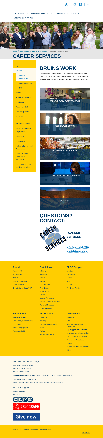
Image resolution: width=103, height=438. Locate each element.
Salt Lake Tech (23, 18)
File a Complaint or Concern (77, 336)
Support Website (19, 391)
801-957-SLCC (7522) (21, 371)
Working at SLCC (19, 331)
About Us (19, 116)
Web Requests (86, 432)
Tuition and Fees (46, 308)
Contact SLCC (45, 317)
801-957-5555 (18, 394)
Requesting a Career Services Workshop (23, 165)
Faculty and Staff (22, 107)
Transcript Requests (47, 305)
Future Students (41, 13)
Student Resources (26, 83)
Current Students (67, 13)
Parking (42, 331)
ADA (68, 321)
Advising (43, 271)
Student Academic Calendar (50, 301)
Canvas (42, 278)
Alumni (18, 93)
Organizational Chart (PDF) (22, 288)
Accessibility (71, 317)
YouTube (30, 399)
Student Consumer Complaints (77, 347)
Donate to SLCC (19, 284)
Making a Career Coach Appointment (24, 147)
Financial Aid (44, 291)
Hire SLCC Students (20, 317)
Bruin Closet (20, 141)
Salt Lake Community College (24, 5)
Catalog (42, 281)
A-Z (87, 4)
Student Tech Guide (47, 334)
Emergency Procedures (48, 324)
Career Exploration (22, 112)
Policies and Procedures (75, 340)
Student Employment (23, 77)
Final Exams (44, 288)
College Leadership (20, 281)
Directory (43, 321)
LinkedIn (15, 399)
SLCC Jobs (17, 324)
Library (42, 295)
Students (42, 51)
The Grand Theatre (73, 288)
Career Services (27, 51)
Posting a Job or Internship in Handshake (22, 156)
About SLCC (17, 271)
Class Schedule (45, 284)
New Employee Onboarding (22, 321)
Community (71, 274)
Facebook (20, 399)
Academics (21, 13)
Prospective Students (23, 97)
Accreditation (17, 274)
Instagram (25, 399)
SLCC (15, 51)
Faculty (69, 278)
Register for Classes (47, 298)
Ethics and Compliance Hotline (77, 333)
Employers (20, 102)
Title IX (69, 350)
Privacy (69, 343)
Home (18, 66)
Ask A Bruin (20, 136)
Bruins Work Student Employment (23, 130)
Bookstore (43, 274)
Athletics (70, 271)
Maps (42, 327)
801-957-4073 (31, 379)
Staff (68, 281)
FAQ (20, 88)
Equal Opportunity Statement (77, 330)
